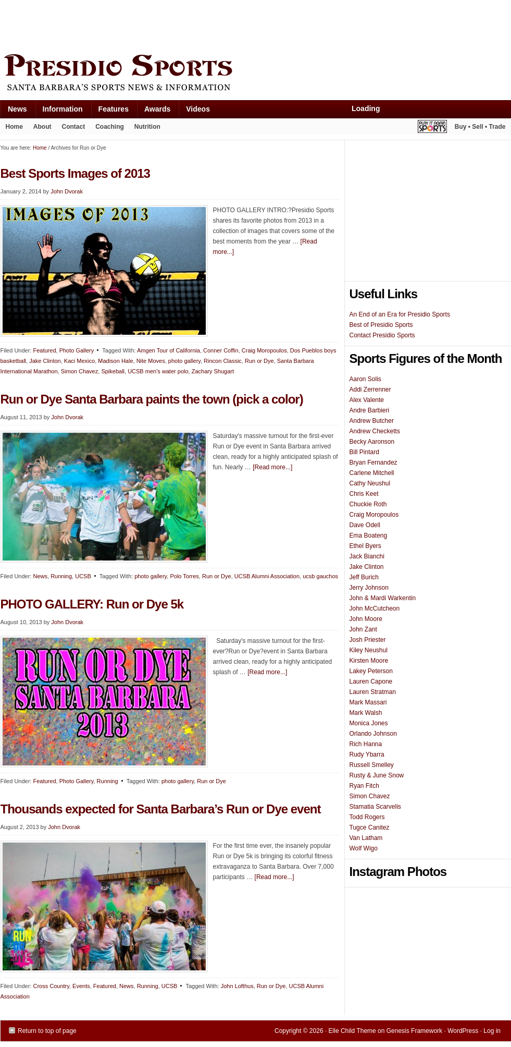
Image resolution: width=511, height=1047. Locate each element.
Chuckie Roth (368, 504)
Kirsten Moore (369, 660)
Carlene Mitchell (372, 473)
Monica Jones (369, 723)
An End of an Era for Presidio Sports (400, 314)
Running (61, 576)
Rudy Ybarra (367, 754)
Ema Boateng (369, 535)
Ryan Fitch (364, 785)
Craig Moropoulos (264, 350)
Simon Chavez (79, 371)
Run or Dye (259, 361)
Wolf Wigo (364, 848)
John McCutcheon (375, 608)
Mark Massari (368, 702)
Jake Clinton (45, 361)
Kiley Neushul (369, 650)
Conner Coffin (221, 350)
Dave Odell (365, 525)
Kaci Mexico (79, 361)
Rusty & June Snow (377, 775)
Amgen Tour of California (168, 350)
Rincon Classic (223, 361)
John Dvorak (67, 191)
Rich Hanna (366, 744)
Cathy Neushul (370, 483)
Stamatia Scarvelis (375, 806)
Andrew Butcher (372, 420)
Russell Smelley (372, 765)
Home (14, 126)
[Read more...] (272, 467)
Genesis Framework (414, 1030)
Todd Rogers (367, 817)
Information (59, 111)
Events (81, 986)
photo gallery (184, 361)
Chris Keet (364, 493)
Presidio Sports (256, 74)
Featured (44, 350)
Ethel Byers (365, 546)
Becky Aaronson (372, 441)
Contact (73, 126)
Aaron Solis (365, 379)
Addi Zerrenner (370, 389)
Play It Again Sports (432, 128)
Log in (492, 1030)
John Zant (363, 629)
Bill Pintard (364, 452)
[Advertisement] (190, 24)
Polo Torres (184, 576)
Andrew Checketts (375, 431)
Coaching (109, 126)
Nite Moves (150, 361)
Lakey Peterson (371, 671)
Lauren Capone (371, 681)
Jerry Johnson (369, 587)
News (13, 111)
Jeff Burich (364, 577)
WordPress (462, 1030)
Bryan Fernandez (373, 462)
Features (110, 111)
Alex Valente (367, 400)
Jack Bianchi (367, 556)
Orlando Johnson (373, 733)
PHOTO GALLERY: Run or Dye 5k (92, 604)
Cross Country (51, 986)
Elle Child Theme (352, 1030)
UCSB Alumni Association (267, 576)
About (40, 129)
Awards (153, 111)
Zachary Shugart (213, 371)
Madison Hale (115, 361)
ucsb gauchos (320, 576)
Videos (198, 109)
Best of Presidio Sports (381, 324)
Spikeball (112, 371)
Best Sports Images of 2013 (75, 173)
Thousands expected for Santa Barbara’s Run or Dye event (161, 809)
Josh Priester (368, 639)
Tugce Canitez (370, 827)
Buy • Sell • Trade (480, 126)
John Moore (366, 619)
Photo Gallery (76, 350)
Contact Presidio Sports (382, 335)
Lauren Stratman (373, 692)
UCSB (83, 576)
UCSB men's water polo (158, 371)
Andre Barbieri (370, 410)
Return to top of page (47, 1030)
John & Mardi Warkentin (383, 598)
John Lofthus (237, 986)
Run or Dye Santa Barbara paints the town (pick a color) (152, 399)
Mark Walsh (366, 712)
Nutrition (147, 126)
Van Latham (366, 838)
